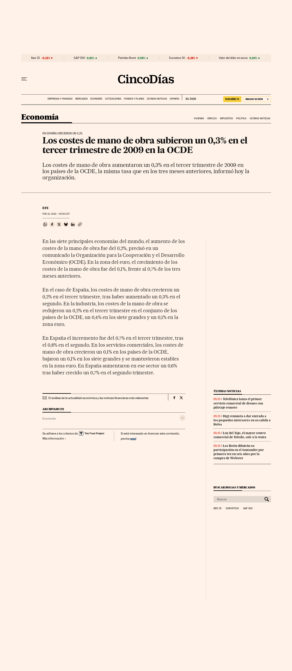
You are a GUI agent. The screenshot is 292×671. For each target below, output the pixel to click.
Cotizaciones (113, 98)
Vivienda (199, 118)
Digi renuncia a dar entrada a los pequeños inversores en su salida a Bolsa (242, 420)
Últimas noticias (157, 98)
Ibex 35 (35, 58)
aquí (133, 438)
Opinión (174, 98)
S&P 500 (79, 58)
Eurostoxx (232, 508)
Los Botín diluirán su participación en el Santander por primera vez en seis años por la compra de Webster (238, 452)
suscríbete (232, 99)
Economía (96, 98)
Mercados (81, 98)
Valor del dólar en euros (233, 58)
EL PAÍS (189, 97)
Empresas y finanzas (60, 98)
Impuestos (226, 118)
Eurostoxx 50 (177, 58)
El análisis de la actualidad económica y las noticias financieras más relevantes (98, 398)
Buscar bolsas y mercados (234, 487)
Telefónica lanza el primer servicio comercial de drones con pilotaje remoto (238, 403)
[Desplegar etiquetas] (182, 418)
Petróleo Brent (127, 58)
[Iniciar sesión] (257, 99)
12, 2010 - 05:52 (55, 213)
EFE (45, 208)
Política (241, 118)
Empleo (212, 118)
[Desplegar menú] (24, 78)
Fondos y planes (134, 98)
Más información (54, 438)
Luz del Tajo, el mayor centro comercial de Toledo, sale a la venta (239, 435)
